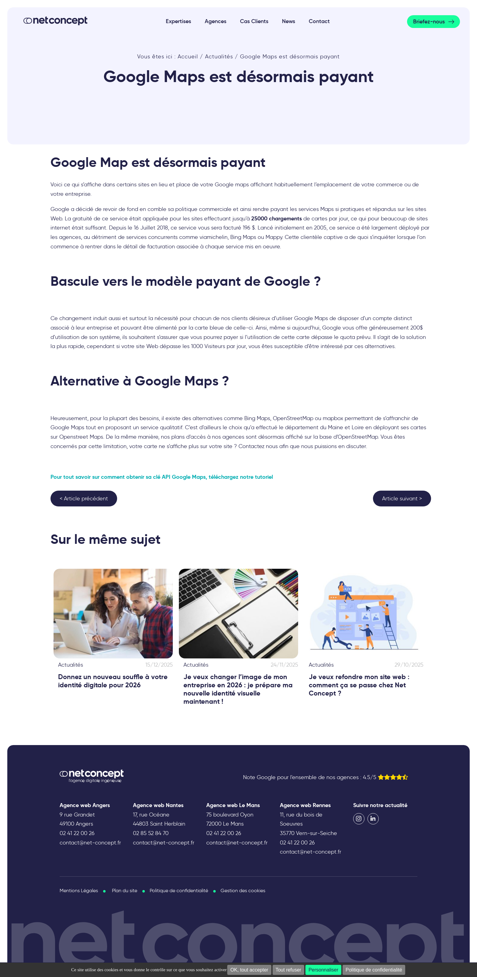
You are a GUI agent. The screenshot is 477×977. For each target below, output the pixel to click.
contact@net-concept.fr (90, 842)
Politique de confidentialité (374, 969)
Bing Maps (257, 418)
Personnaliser (323, 969)
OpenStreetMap (293, 418)
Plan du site (124, 890)
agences (233, 436)
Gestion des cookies (243, 890)
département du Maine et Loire (324, 427)
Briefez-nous (429, 21)
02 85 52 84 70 (151, 833)
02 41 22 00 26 (77, 833)
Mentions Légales (79, 890)
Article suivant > (402, 498)
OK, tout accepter (249, 969)
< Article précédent (84, 498)
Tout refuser (288, 969)
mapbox (333, 418)
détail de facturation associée (161, 246)
